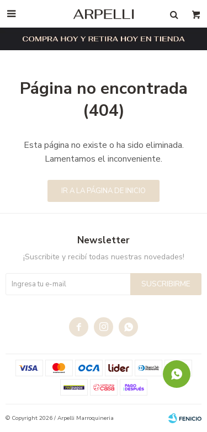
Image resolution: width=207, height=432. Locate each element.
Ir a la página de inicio (103, 191)
